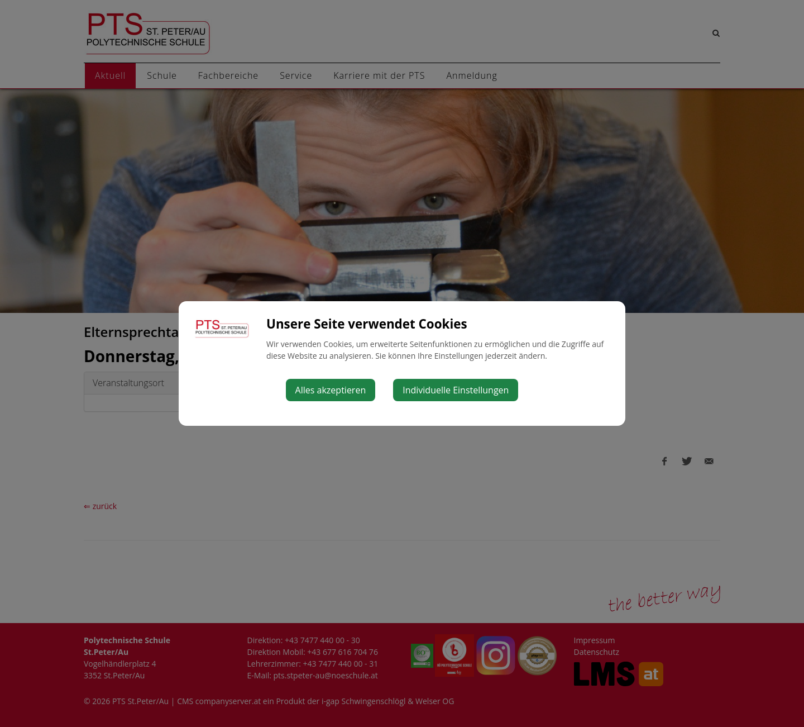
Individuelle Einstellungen (456, 390)
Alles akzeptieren (330, 390)
